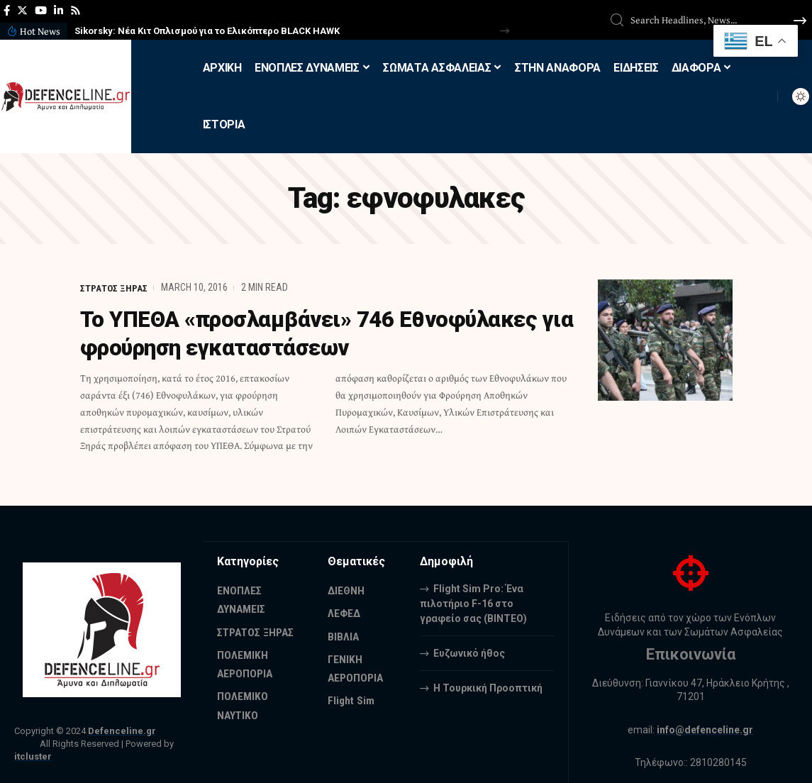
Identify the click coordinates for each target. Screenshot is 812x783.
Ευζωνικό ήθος (469, 652)
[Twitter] (22, 10)
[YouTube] (40, 10)
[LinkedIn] (58, 10)
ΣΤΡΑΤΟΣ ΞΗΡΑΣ (114, 287)
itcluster (33, 756)
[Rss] (75, 10)
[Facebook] (6, 10)
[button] (504, 30)
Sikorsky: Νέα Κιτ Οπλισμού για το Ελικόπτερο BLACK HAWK (207, 31)
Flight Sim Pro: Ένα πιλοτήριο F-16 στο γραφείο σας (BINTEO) (473, 602)
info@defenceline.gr (705, 729)
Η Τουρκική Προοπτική (488, 687)
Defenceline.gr (122, 731)
